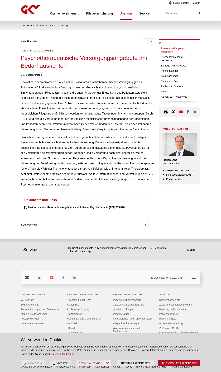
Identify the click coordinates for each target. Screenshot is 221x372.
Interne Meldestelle (181, 366)
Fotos (164, 91)
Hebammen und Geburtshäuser (84, 318)
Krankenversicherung (64, 13)
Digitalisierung (74, 314)
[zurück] (145, 41)
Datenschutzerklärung (62, 354)
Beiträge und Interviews (173, 65)
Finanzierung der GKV (79, 300)
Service (144, 13)
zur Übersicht (30, 41)
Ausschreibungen (30, 318)
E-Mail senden (174, 179)
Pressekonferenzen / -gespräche (173, 59)
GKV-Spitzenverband (34, 294)
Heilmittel (72, 323)
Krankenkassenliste (169, 300)
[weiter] (151, 41)
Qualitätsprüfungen (123, 309)
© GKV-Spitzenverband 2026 (36, 366)
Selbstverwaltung (30, 304)
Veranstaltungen (170, 70)
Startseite (27, 25)
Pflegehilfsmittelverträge (126, 323)
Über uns (126, 13)
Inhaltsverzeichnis (65, 366)
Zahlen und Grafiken (172, 86)
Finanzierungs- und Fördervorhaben (132, 318)
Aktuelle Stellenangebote (34, 314)
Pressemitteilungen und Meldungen (173, 50)
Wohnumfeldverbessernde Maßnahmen (127, 330)
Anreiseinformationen (32, 323)
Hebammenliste (167, 318)
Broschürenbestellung (171, 323)
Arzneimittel (73, 304)
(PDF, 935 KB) (76, 207)
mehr (191, 249)
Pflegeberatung (121, 314)
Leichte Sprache (181, 3)
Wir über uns (27, 300)
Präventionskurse (168, 314)
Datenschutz (102, 366)
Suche (128, 366)
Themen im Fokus (170, 81)
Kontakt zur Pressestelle (174, 96)
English (196, 3)
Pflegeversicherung (99, 13)
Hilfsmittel (72, 328)
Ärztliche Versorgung (78, 309)
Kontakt (117, 366)
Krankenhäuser (75, 332)
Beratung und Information (173, 309)
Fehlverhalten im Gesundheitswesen (178, 332)
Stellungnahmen (170, 76)
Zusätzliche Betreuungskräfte (128, 304)
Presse (52, 25)
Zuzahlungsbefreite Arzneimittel (176, 304)
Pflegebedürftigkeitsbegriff (127, 300)
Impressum (85, 366)
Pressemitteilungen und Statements (40, 309)
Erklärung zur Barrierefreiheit (151, 366)
